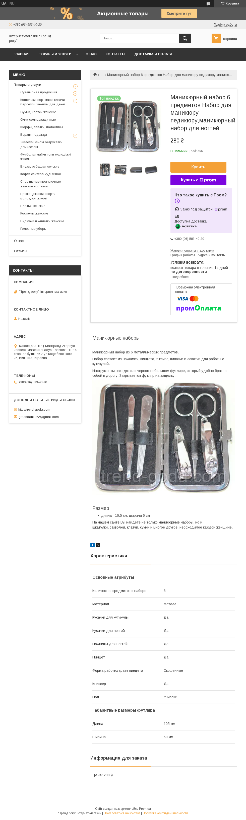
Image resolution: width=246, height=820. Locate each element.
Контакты (115, 54)
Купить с (198, 180)
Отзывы (20, 251)
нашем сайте (108, 522)
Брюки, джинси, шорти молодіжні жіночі (37, 196)
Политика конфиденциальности (165, 813)
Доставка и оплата (153, 54)
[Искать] (185, 38)
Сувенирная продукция (38, 92)
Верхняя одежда (33, 134)
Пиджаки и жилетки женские (42, 221)
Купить (199, 167)
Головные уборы (33, 229)
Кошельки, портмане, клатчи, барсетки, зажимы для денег (43, 102)
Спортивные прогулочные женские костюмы (40, 184)
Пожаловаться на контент (122, 813)
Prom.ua (145, 808)
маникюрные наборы (176, 522)
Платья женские (32, 206)
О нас (91, 54)
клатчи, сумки (138, 527)
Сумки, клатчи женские (38, 112)
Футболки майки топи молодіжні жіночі (45, 157)
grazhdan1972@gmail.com (39, 416)
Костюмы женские (34, 213)
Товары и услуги (55, 54)
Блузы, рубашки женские (39, 166)
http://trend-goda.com (34, 409)
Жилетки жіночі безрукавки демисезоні (41, 144)
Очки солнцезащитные (38, 119)
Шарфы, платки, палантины (41, 127)
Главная (22, 54)
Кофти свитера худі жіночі (41, 174)
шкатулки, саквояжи (108, 527)
